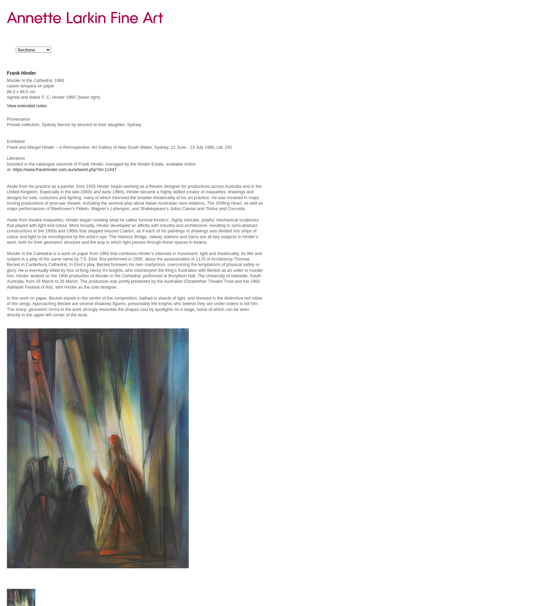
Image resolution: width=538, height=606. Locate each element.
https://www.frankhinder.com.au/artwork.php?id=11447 (64, 169)
